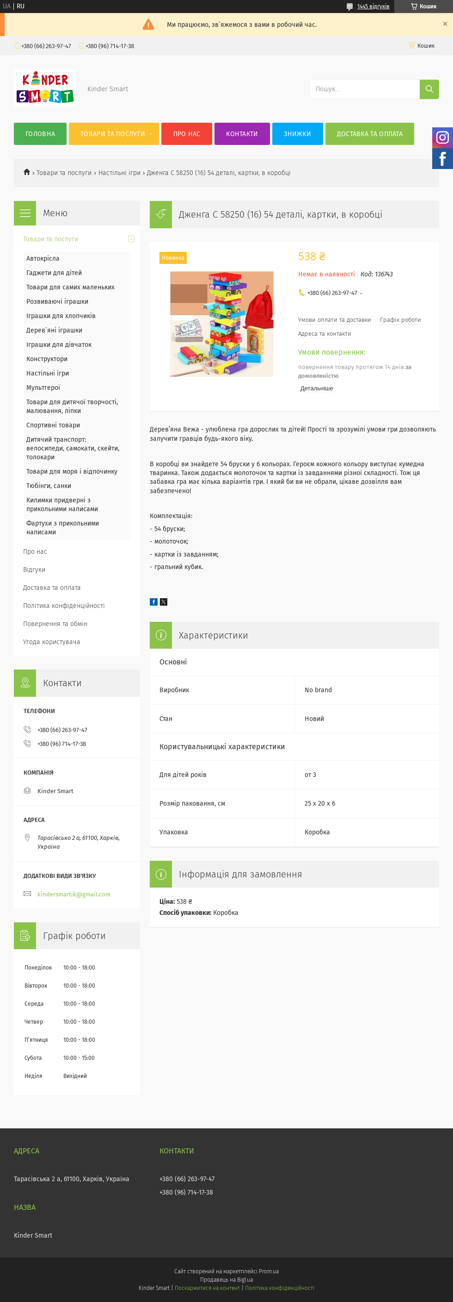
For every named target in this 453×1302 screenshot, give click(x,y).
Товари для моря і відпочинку (71, 472)
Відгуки (34, 570)
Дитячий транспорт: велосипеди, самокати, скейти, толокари (72, 448)
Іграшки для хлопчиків (61, 316)
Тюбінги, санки (48, 486)
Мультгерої (43, 388)
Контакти (242, 134)
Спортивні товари (53, 425)
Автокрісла (43, 259)
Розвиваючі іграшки (57, 302)
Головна (40, 134)
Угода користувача (51, 642)
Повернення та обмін (55, 624)
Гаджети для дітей (54, 273)
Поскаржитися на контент (207, 1288)
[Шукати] (429, 89)
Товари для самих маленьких (70, 287)
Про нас (187, 134)
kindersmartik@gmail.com (73, 894)
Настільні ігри (119, 173)
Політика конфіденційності (64, 606)
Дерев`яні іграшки (54, 330)
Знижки (297, 134)
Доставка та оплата (370, 134)
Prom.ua (269, 1271)
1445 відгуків (373, 6)
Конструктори (46, 359)
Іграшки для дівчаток (59, 345)
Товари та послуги (112, 134)
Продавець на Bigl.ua (226, 1280)
